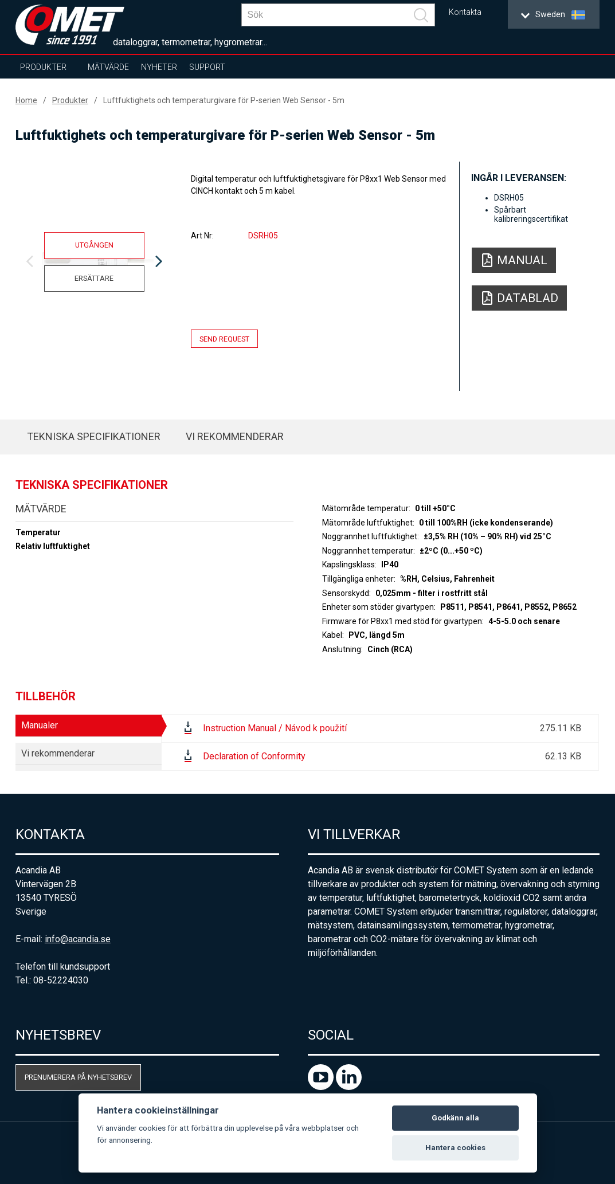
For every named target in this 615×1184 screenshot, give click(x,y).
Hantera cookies (455, 1147)
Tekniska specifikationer (93, 436)
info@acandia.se (78, 939)
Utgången (94, 245)
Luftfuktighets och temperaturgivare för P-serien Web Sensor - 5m (223, 100)
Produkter (43, 67)
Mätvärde (108, 67)
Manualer (39, 725)
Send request (224, 338)
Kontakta (465, 12)
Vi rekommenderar (235, 436)
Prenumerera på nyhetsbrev (78, 1077)
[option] (94, 262)
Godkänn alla (455, 1118)
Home (26, 100)
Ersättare (94, 278)
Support (207, 67)
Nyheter (159, 67)
